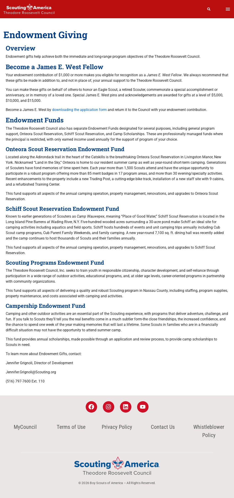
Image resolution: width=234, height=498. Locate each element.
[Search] (209, 9)
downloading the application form (79, 110)
